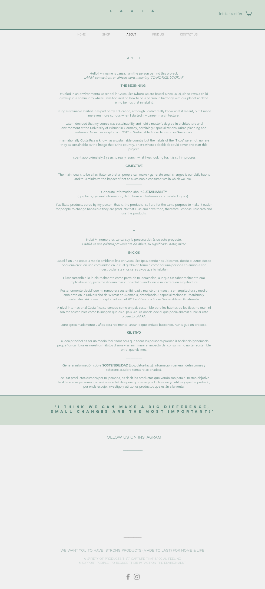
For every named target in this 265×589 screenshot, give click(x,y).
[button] (248, 13)
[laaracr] (128, 577)
